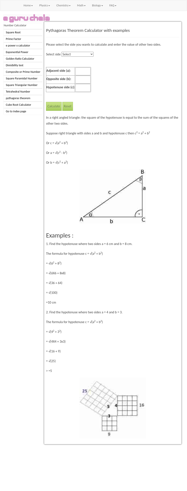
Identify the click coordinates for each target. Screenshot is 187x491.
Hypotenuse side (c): (60, 87)
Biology (97, 5)
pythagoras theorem (18, 98)
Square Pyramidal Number (21, 78)
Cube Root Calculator (18, 105)
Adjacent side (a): (58, 71)
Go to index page (16, 111)
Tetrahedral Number (18, 91)
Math (81, 5)
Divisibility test (14, 65)
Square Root (13, 32)
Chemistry (63, 5)
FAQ (112, 5)
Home (28, 5)
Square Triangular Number (21, 85)
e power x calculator (18, 45)
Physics (44, 5)
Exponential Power (17, 52)
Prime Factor (13, 39)
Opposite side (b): (58, 79)
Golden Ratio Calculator (20, 58)
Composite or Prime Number (23, 72)
